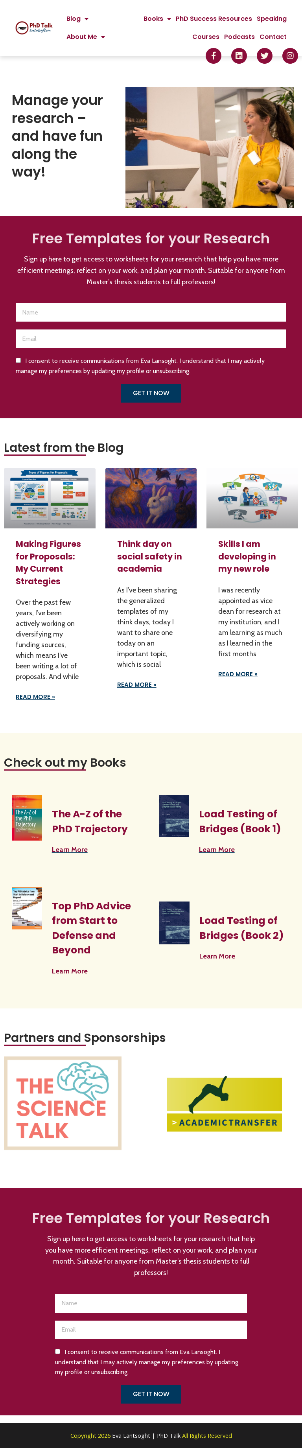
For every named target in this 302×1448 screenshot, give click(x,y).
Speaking (272, 18)
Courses (205, 36)
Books (157, 19)
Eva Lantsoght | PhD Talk (147, 1435)
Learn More (70, 849)
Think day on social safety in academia (149, 556)
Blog (77, 19)
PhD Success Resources (214, 18)
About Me (85, 37)
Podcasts (239, 36)
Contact (273, 36)
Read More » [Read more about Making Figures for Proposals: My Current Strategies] (35, 697)
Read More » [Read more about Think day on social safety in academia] (137, 685)
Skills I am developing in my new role (247, 556)
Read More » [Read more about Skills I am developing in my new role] (238, 674)
